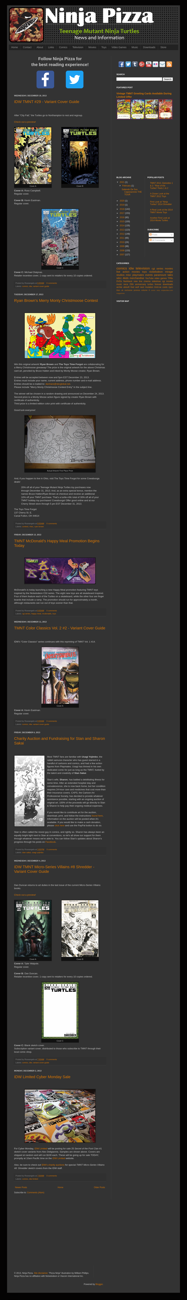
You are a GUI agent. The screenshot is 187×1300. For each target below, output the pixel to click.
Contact (27, 47)
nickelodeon (156, 271)
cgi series (26, 614)
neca (125, 284)
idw (30, 286)
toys (54, 614)
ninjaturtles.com (167, 290)
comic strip (155, 290)
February (126, 185)
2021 (122, 182)
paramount (160, 275)
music (119, 284)
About (40, 47)
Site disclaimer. (41, 1273)
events (149, 275)
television (143, 268)
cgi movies (167, 281)
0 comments (52, 283)
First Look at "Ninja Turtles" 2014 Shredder (161, 203)
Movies (92, 47)
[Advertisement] (144, 148)
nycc (170, 287)
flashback (127, 281)
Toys (103, 47)
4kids (126, 278)
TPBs (170, 278)
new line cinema (142, 281)
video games (161, 278)
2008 (122, 250)
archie (119, 287)
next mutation (146, 287)
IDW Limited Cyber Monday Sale (42, 1077)
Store (163, 47)
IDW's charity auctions (52, 1165)
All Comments (157, 240)
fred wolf (135, 287)
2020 (122, 201)
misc (31, 526)
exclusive (128, 290)
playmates (138, 275)
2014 (122, 225)
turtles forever (154, 284)
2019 (122, 205)
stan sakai (26, 852)
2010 (122, 242)
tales (170, 275)
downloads (168, 284)
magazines (120, 293)
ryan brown (39, 526)
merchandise (137, 278)
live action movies (128, 271)
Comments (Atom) (35, 1192)
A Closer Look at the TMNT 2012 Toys (159, 194)
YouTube (149, 278)
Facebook (50, 842)
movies (169, 268)
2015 (122, 221)
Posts (153, 235)
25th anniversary (137, 284)
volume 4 (145, 290)
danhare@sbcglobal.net (58, 384)
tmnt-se (157, 287)
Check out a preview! (25, 122)
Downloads (149, 47)
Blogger (99, 1284)
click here (60, 825)
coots (165, 287)
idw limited (33, 1179)
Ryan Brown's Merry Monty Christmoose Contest (56, 300)
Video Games (118, 47)
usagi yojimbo (37, 852)
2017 (122, 213)
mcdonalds (46, 614)
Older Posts (99, 1187)
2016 (122, 217)
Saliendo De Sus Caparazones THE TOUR (132, 192)
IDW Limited (41, 1148)
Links (51, 47)
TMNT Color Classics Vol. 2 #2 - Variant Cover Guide (59, 628)
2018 (122, 209)
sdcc (119, 278)
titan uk (119, 290)
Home (14, 47)
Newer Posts (21, 1187)
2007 (122, 254)
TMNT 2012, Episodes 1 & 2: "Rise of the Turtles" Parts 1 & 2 (161, 185)
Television (78, 47)
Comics (63, 47)
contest (25, 526)
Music (135, 47)
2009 (122, 246)
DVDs (119, 281)
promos (137, 290)
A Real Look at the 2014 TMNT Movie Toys (161, 211)
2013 (122, 230)
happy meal (36, 614)
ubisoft (126, 287)
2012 (122, 234)
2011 (122, 238)
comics (25, 286)
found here (97, 815)
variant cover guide (41, 286)
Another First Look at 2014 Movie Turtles (160, 219)
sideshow (156, 281)
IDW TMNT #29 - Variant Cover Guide (46, 101)
